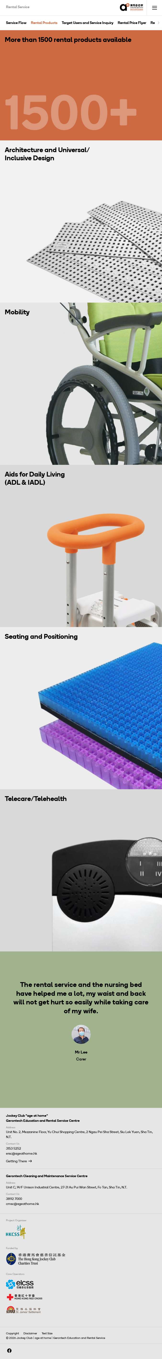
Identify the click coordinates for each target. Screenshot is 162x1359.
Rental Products (44, 23)
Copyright (12, 1333)
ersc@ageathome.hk (21, 1154)
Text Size (47, 1333)
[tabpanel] (81, 1016)
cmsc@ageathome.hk (22, 1204)
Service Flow (16, 23)
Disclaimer (30, 1333)
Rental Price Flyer (132, 23)
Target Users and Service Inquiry (87, 23)
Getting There (16, 1161)
